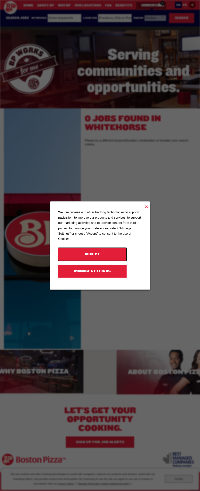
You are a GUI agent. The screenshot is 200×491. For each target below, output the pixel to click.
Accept (92, 254)
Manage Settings (92, 271)
